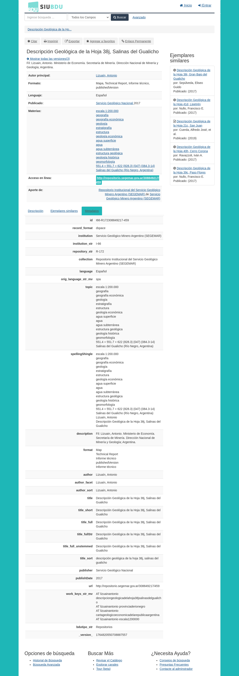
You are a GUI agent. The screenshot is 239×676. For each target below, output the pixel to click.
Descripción (35, 211)
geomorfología (105, 161)
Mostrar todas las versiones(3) (48, 58)
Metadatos (92, 211)
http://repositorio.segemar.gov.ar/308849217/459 (127, 180)
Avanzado (139, 17)
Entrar (204, 5)
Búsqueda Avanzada (46, 664)
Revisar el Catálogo (109, 660)
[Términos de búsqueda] (45, 17)
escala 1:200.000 (107, 111)
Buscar (119, 17)
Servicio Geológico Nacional (115, 103)
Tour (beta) (103, 669)
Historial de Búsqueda (47, 660)
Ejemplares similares (64, 211)
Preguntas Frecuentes (174, 664)
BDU (32, 6)
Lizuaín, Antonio (106, 75)
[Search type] (89, 17)
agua (99, 144)
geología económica (109, 136)
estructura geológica (109, 153)
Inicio (186, 5)
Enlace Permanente (138, 41)
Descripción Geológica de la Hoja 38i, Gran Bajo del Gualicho (191, 74)
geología (101, 123)
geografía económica (110, 119)
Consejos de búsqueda (175, 660)
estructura (102, 132)
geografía (102, 115)
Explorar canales (107, 664)
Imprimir (52, 41)
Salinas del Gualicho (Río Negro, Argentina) (124, 170)
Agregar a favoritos (102, 41)
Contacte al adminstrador (176, 669)
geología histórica (107, 157)
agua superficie (106, 140)
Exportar (74, 41)
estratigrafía (104, 128)
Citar (34, 41)
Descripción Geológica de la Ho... (50, 29)
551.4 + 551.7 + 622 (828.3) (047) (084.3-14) (125, 166)
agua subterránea (107, 149)
